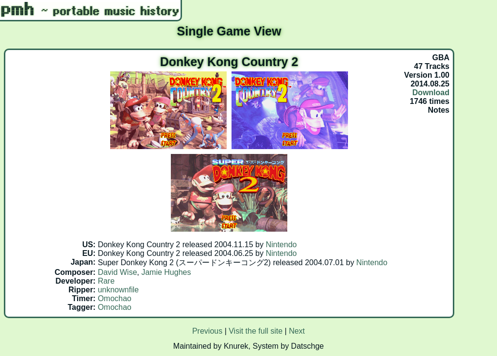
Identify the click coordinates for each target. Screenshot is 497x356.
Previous (207, 331)
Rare (106, 281)
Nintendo (281, 244)
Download (431, 92)
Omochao (114, 298)
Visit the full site (255, 331)
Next (297, 331)
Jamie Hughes (166, 272)
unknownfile (118, 290)
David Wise (117, 272)
